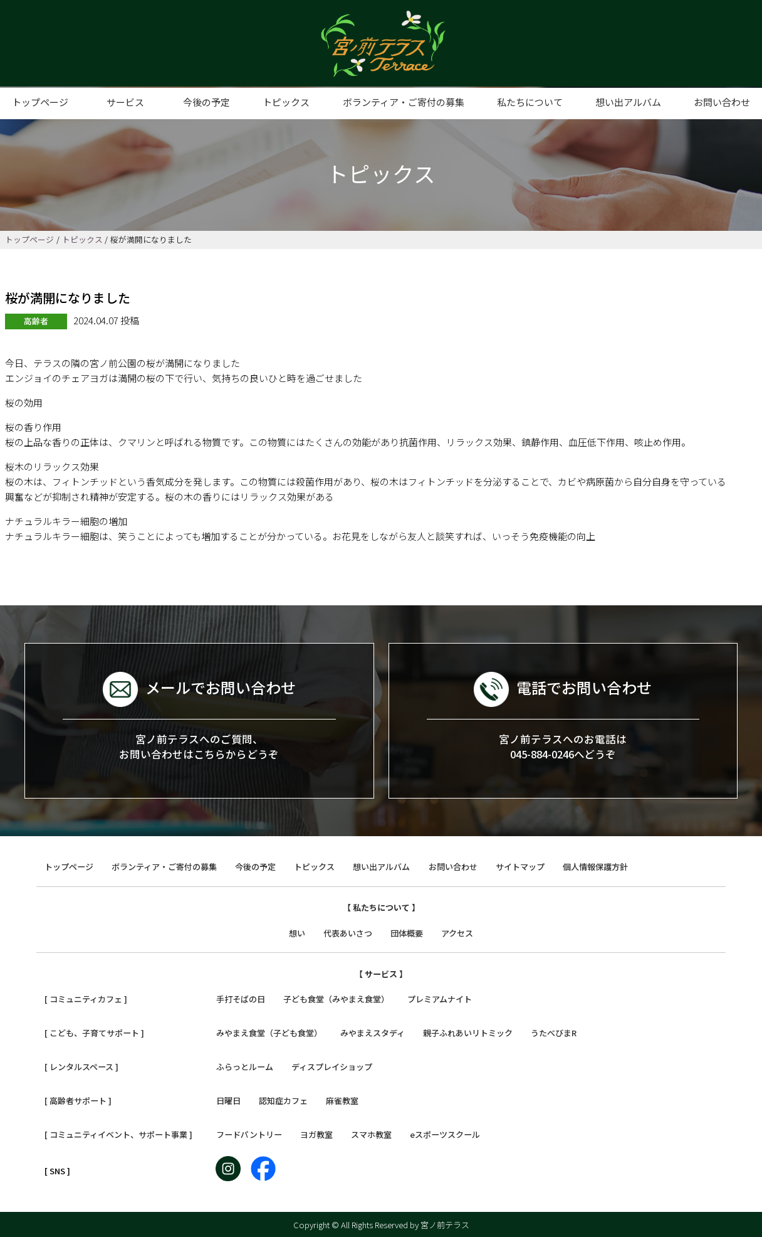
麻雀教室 (342, 1101)
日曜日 (228, 1101)
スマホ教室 (371, 1134)
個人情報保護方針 (595, 867)
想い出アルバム (628, 102)
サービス (125, 102)
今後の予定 (206, 102)
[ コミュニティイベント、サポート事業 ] (118, 1134)
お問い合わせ (722, 102)
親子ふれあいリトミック (468, 1033)
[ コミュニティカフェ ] (85, 999)
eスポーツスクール (445, 1134)
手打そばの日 (240, 999)
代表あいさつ (347, 933)
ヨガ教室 (316, 1134)
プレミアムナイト (439, 999)
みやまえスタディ (372, 1033)
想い (297, 933)
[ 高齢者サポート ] (78, 1101)
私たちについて (530, 102)
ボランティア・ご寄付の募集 (403, 102)
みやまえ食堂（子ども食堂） (269, 1033)
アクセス (457, 933)
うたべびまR (554, 1033)
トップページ (40, 102)
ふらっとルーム (244, 1067)
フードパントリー (249, 1134)
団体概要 (406, 933)
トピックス (286, 102)
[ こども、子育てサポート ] (94, 1033)
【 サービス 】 (381, 974)
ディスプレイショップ (331, 1067)
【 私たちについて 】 (381, 907)
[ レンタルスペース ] (81, 1067)
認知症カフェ (283, 1101)
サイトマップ (520, 867)
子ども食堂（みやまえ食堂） (336, 999)
